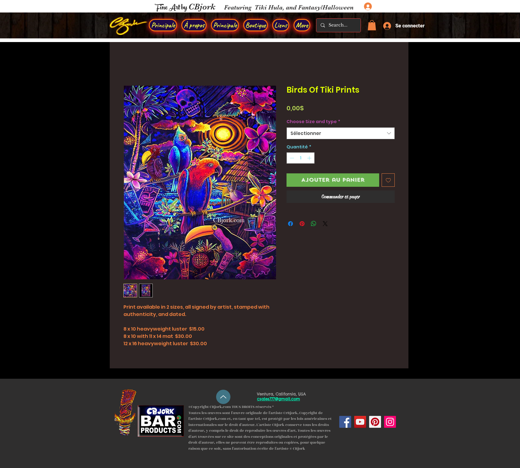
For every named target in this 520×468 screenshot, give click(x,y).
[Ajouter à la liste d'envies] (388, 180)
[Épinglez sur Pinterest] (302, 223)
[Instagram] (390, 422)
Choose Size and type (313, 122)
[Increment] (310, 158)
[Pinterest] (375, 422)
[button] (372, 25)
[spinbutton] (300, 158)
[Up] (223, 397)
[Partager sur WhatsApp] (313, 223)
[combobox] (341, 133)
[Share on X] (325, 223)
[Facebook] (345, 422)
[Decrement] (291, 158)
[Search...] (338, 25)
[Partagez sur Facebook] (290, 223)
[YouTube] (360, 422)
